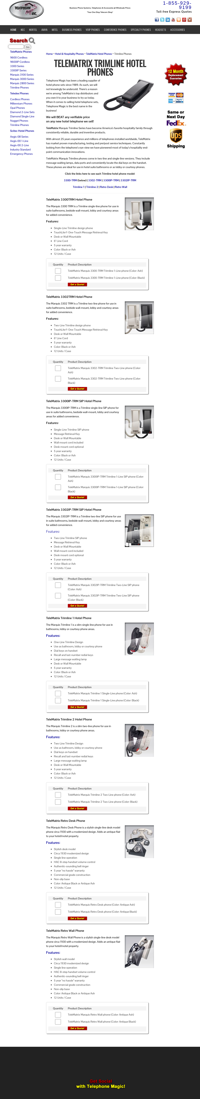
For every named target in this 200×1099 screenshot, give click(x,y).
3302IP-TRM (128, 180)
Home (13, 29)
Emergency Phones (21, 154)
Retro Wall (121, 187)
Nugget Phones (19, 120)
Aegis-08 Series (19, 136)
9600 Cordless (18, 57)
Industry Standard (20, 149)
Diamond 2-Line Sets (22, 112)
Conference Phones (115, 29)
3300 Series (17, 66)
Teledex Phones (19, 93)
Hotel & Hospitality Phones (69, 54)
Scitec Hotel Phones (22, 131)
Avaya (44, 29)
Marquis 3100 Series (22, 74)
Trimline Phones (19, 87)
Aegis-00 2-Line (19, 145)
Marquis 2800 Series (22, 83)
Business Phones (71, 29)
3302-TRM (94, 180)
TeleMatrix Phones (21, 51)
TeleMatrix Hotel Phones (99, 54)
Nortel (33, 29)
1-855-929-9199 (177, 5)
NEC (23, 29)
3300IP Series (18, 70)
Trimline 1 (78, 187)
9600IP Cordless (20, 62)
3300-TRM (70, 180)
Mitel (55, 29)
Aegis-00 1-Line (19, 141)
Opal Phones (17, 108)
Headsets (160, 29)
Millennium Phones (21, 103)
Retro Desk (106, 187)
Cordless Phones (19, 99)
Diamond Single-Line (22, 116)
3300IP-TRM (111, 180)
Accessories (177, 29)
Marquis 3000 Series (22, 79)
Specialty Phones (141, 29)
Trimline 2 (92, 187)
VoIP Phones (93, 29)
